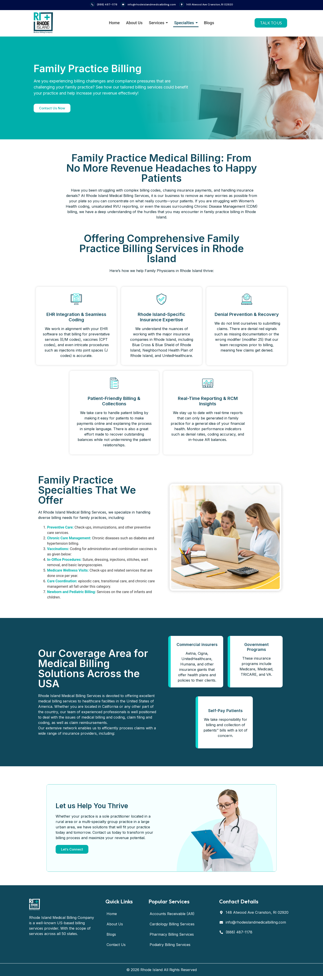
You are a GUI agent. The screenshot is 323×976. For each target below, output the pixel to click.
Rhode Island (151, 969)
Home (112, 913)
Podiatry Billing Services (170, 944)
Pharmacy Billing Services (172, 934)
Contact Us (116, 944)
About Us (115, 924)
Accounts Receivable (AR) (172, 913)
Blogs (111, 934)
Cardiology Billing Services (172, 924)
